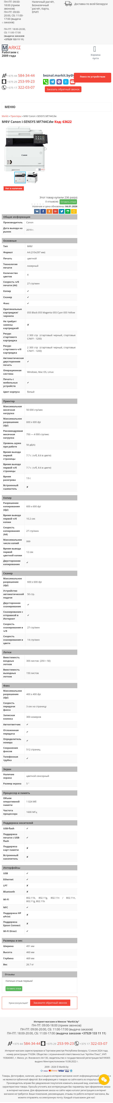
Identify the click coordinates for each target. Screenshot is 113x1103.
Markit (5, 116)
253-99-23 (18, 81)
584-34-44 (18, 75)
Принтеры (15, 116)
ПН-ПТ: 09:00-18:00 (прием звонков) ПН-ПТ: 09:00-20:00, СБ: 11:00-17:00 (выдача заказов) (13, 12)
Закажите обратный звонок (50, 1002)
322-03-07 (18, 87)
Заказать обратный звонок (63, 89)
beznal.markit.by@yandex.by (66, 75)
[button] (25, 149)
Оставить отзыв (68, 201)
